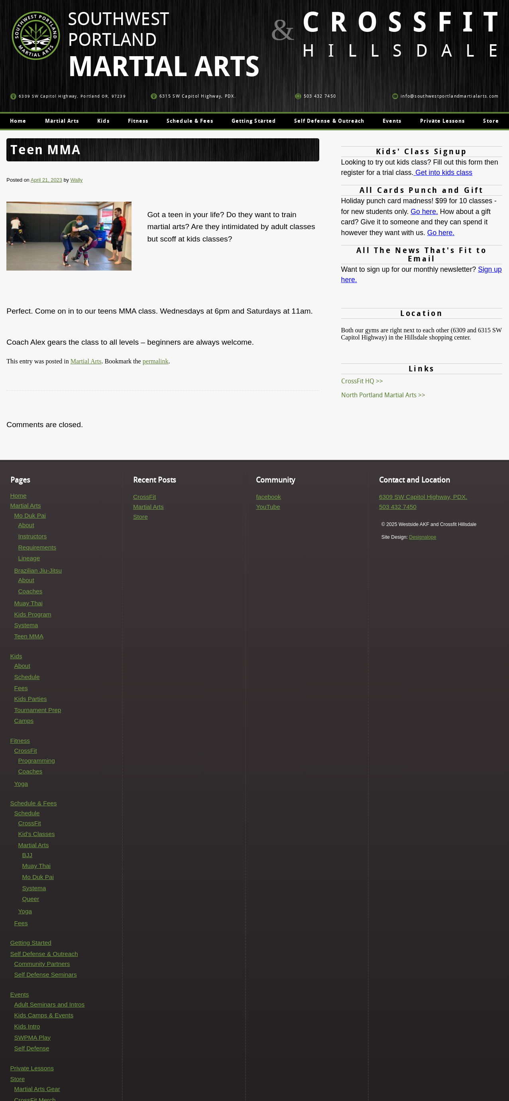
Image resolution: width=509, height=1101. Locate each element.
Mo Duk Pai (30, 515)
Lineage (29, 558)
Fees (21, 688)
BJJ (27, 855)
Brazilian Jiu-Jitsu (38, 570)
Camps (24, 720)
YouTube (268, 506)
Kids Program (32, 614)
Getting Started (254, 121)
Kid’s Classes (36, 833)
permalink (156, 361)
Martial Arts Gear (37, 1088)
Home (18, 121)
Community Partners (42, 963)
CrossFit (25, 750)
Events (392, 121)
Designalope (422, 537)
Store (491, 121)
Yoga (21, 783)
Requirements (37, 547)
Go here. (424, 212)
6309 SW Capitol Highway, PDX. (423, 496)
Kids (103, 121)
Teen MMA (28, 636)
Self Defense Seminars (45, 974)
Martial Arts (62, 121)
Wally (76, 180)
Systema (26, 625)
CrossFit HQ (357, 381)
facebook (268, 496)
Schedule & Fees (190, 121)
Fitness (138, 121)
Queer (30, 898)
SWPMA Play (32, 1037)
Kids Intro (27, 1026)
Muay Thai (28, 603)
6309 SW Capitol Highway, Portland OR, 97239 (68, 96)
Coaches (30, 591)
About (26, 525)
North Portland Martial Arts (379, 395)
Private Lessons (442, 121)
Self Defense (31, 1048)
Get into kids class (442, 173)
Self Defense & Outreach (329, 121)
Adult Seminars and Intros (49, 1004)
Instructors (32, 536)
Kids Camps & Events (44, 1015)
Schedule (27, 676)
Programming (36, 760)
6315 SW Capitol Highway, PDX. (193, 96)
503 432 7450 (315, 96)
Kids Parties (30, 698)
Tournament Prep (37, 710)
